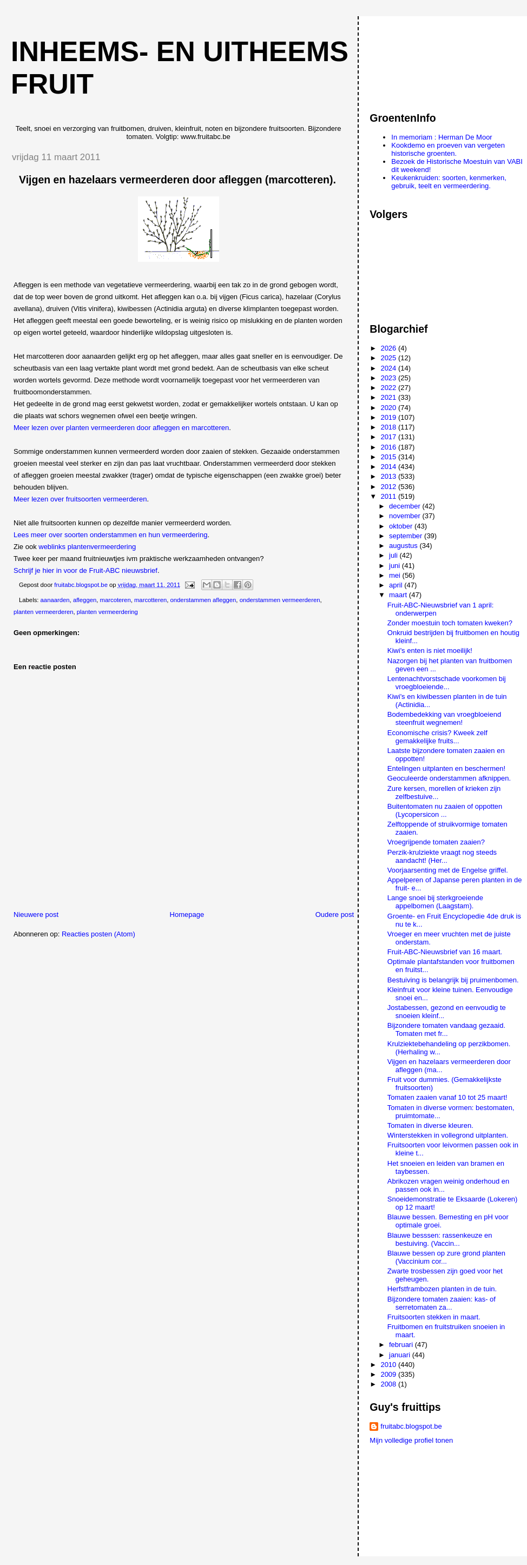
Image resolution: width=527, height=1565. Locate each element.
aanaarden (55, 600)
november (405, 516)
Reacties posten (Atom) (98, 934)
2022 (389, 388)
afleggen (84, 600)
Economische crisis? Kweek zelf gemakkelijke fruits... (437, 737)
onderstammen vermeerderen (280, 600)
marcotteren (150, 600)
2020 (389, 408)
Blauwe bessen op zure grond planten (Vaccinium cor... (446, 1257)
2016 (389, 447)
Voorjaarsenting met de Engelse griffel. (447, 870)
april (396, 585)
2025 (389, 358)
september (406, 536)
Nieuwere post (36, 914)
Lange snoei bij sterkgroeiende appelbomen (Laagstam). (435, 902)
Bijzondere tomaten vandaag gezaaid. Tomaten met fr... (446, 1029)
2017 (389, 437)
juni (395, 566)
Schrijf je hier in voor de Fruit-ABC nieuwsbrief (85, 570)
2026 (389, 348)
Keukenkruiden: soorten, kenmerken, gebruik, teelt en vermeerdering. (448, 182)
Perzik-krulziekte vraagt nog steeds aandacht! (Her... (442, 856)
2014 (389, 467)
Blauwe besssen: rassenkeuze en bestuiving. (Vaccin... (439, 1239)
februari (402, 1345)
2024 (389, 368)
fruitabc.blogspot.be (411, 1426)
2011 (389, 496)
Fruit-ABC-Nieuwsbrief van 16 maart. (444, 952)
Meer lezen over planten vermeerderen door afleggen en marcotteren (121, 428)
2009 (389, 1374)
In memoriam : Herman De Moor (441, 137)
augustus (404, 546)
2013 (389, 476)
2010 (389, 1365)
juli (394, 555)
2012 (389, 487)
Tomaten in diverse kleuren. (430, 1125)
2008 (389, 1384)
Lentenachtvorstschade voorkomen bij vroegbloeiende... (446, 683)
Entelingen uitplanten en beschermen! (446, 768)
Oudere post (334, 914)
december (405, 506)
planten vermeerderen (44, 612)
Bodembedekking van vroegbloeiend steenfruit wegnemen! (444, 718)
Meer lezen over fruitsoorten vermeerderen (80, 499)
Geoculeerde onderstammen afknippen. (449, 778)
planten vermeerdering (107, 612)
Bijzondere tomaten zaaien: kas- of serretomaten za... (441, 1303)
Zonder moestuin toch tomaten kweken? (449, 623)
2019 (389, 417)
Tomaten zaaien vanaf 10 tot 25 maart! (447, 1097)
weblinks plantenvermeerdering (87, 547)
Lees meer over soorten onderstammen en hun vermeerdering (110, 535)
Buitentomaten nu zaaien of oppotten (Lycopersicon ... (445, 810)
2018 (389, 427)
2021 (389, 397)
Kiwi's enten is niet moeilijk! (429, 650)
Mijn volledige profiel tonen (411, 1440)
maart (399, 595)
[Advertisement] (418, 59)
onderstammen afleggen (203, 600)
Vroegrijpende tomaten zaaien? (436, 842)
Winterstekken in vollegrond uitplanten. (447, 1135)
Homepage (187, 914)
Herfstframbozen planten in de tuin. (442, 1289)
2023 (389, 378)
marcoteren (115, 600)
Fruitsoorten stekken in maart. (433, 1317)
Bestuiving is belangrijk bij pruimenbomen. (453, 980)
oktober (401, 526)
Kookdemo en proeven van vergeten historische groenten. (448, 149)
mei (396, 575)
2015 (389, 457)
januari (400, 1355)
